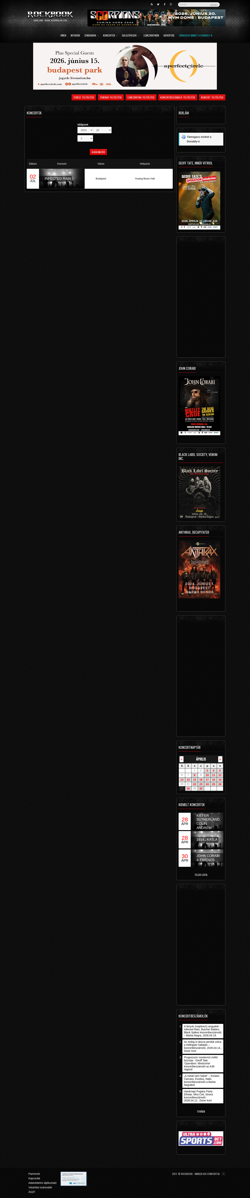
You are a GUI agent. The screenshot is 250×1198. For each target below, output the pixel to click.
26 (219, 783)
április (201, 758)
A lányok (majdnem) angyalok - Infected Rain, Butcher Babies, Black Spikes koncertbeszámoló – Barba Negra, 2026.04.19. (202, 1031)
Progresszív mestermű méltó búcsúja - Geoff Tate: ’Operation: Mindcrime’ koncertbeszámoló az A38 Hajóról (201, 1063)
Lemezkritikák (151, 35)
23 (200, 783)
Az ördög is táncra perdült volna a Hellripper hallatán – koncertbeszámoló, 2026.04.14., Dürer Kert (203, 1046)
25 (213, 783)
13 (181, 779)
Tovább (201, 1111)
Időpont (82, 124)
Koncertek (110, 35)
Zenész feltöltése (83, 97)
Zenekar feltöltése (111, 97)
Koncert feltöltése (212, 97)
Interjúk (75, 35)
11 (213, 775)
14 (188, 779)
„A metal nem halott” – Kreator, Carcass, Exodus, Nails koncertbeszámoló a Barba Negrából (202, 1080)
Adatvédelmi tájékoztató (42, 1182)
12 (219, 775)
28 (188, 788)
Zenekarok (91, 35)
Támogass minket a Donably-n (195, 35)
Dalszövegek (130, 35)
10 (207, 775)
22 (194, 783)
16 (200, 779)
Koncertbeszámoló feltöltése (177, 97)
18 (213, 779)
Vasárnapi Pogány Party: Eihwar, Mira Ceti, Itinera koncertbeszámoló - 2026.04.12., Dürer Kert (198, 1096)
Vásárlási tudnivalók (40, 1187)
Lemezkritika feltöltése (141, 97)
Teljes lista (201, 875)
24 (207, 783)
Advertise (168, 35)
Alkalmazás (98, 152)
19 (219, 779)
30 (200, 788)
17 (207, 779)
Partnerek (34, 1173)
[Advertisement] (201, 298)
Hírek (63, 35)
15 (194, 779)
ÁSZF (31, 1191)
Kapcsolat (34, 1178)
